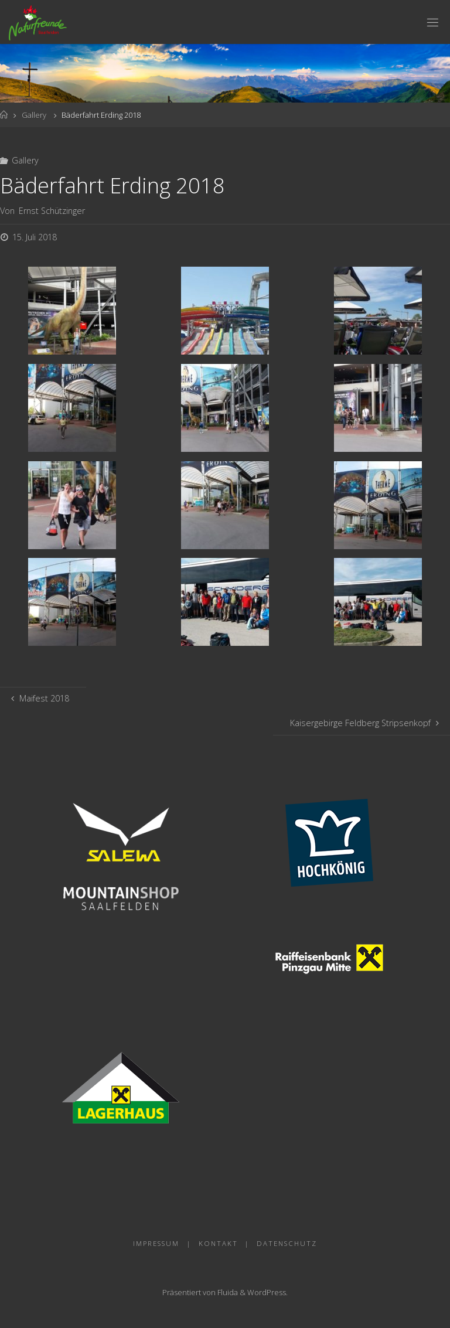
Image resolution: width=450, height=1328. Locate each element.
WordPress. (267, 1292)
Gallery (34, 115)
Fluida (227, 1292)
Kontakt (218, 1243)
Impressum (156, 1243)
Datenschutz (287, 1243)
